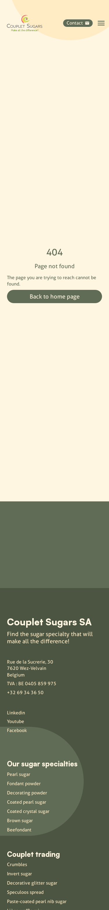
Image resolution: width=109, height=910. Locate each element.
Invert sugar (19, 873)
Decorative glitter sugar (32, 883)
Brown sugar (20, 820)
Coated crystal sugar (28, 811)
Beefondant (19, 830)
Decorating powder (27, 793)
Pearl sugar (18, 774)
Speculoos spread (25, 892)
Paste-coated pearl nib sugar (37, 901)
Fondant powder (24, 783)
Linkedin (16, 713)
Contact (78, 23)
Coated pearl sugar (26, 802)
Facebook (17, 730)
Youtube (15, 721)
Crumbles (17, 864)
